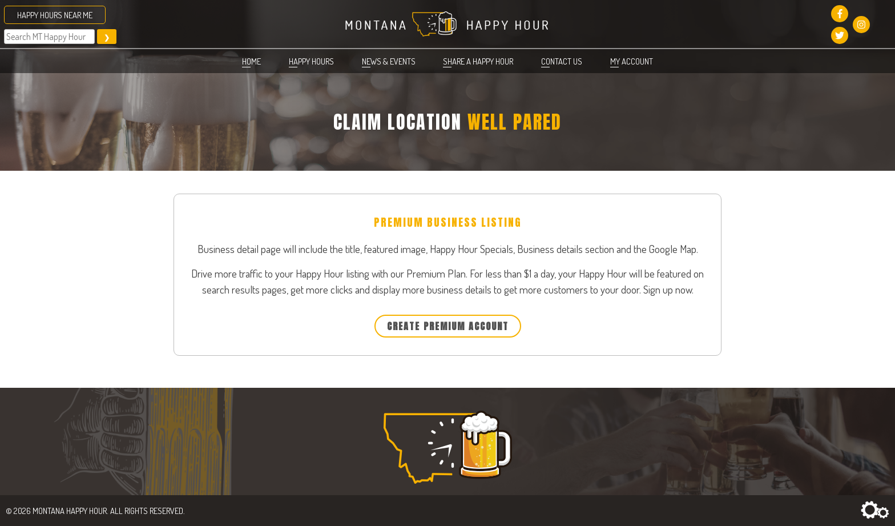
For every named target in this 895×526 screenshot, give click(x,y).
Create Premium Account (448, 326)
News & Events (389, 61)
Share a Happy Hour (478, 61)
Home (251, 61)
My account (631, 61)
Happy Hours (311, 61)
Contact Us (561, 61)
